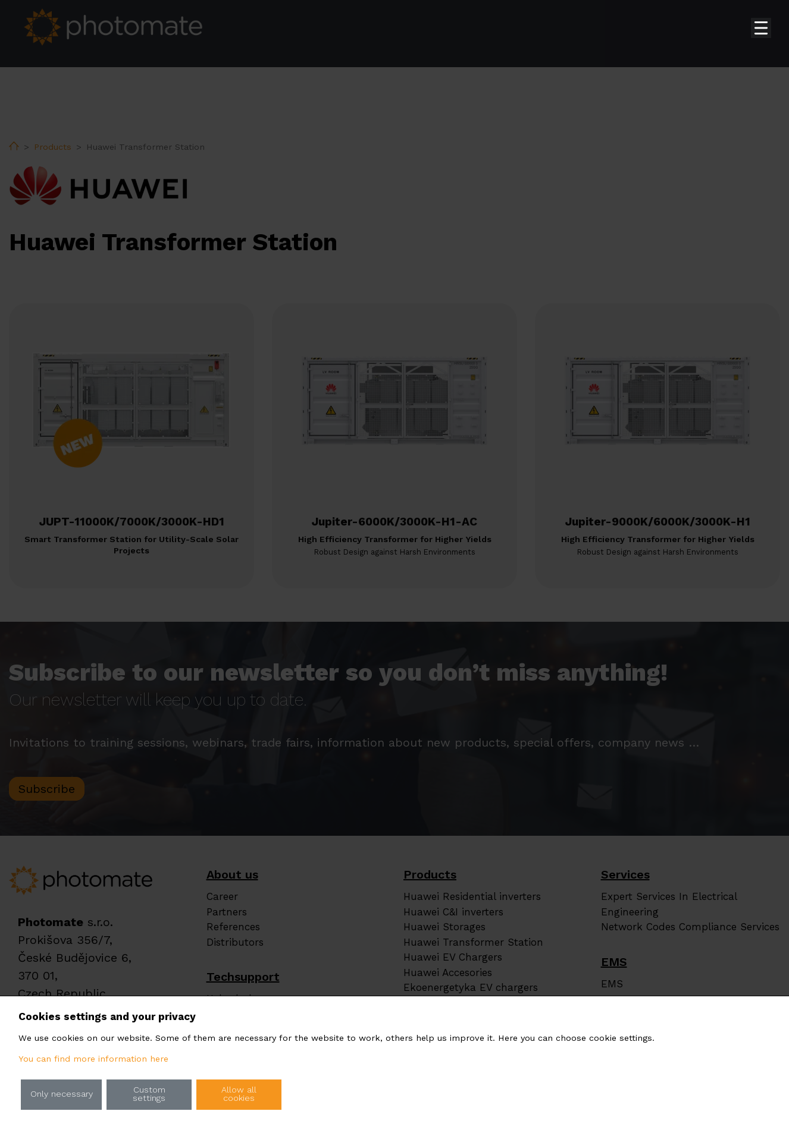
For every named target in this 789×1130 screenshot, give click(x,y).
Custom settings (149, 1094)
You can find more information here (93, 1059)
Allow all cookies (238, 1094)
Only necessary (61, 1094)
